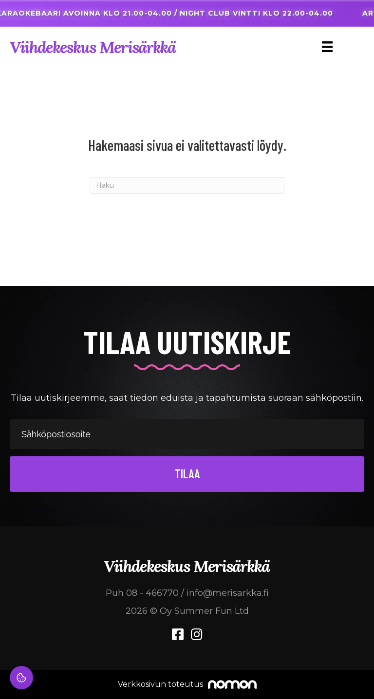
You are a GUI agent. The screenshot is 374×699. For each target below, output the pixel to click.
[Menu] (327, 47)
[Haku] (187, 185)
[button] (187, 474)
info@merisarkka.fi (228, 593)
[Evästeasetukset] (21, 677)
